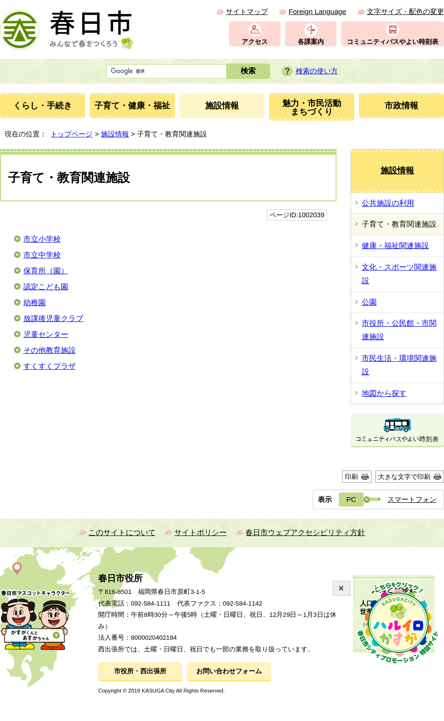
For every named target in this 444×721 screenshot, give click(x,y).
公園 (369, 302)
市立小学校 (42, 239)
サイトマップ (247, 11)
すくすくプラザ (49, 366)
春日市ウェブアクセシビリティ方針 (305, 532)
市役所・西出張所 (140, 671)
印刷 (351, 476)
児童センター (45, 334)
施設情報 (115, 134)
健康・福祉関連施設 (395, 246)
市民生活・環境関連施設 (399, 365)
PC (351, 499)
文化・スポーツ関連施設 (399, 274)
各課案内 (311, 41)
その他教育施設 (49, 350)
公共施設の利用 (388, 203)
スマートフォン (412, 499)
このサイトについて (122, 532)
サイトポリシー (200, 532)
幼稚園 (34, 303)
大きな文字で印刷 (404, 476)
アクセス (255, 41)
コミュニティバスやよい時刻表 (392, 41)
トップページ (71, 134)
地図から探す (384, 393)
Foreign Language (317, 11)
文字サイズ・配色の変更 (405, 11)
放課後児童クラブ (53, 318)
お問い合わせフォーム (229, 671)
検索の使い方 (317, 71)
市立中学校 (42, 255)
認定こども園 (45, 287)
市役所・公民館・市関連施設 (399, 330)
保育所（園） (45, 271)
